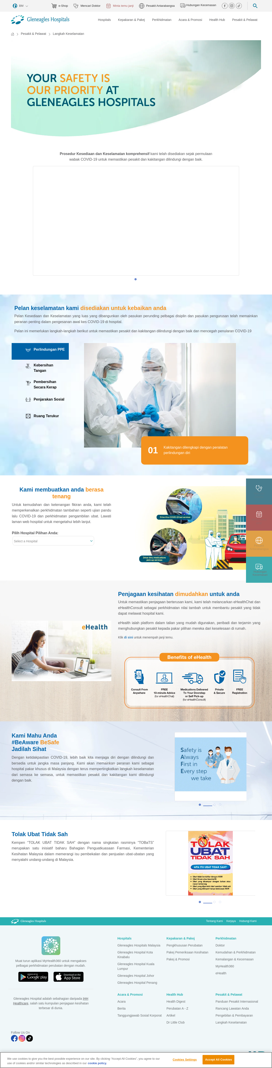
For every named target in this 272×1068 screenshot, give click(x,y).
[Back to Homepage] (12, 34)
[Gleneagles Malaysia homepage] (40, 20)
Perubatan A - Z (177, 1008)
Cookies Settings (185, 1059)
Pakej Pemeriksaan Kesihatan (187, 952)
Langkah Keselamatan (231, 1022)
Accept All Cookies (218, 1059)
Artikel (170, 1015)
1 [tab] (136, 280)
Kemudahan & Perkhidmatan (236, 952)
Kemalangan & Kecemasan (235, 959)
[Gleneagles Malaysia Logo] (28, 921)
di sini (128, 637)
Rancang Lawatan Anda (232, 1008)
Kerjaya (231, 921)
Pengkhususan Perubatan (184, 945)
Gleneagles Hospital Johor (135, 975)
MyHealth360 (225, 966)
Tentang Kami (214, 921)
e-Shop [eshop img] (59, 6)
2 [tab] (215, 806)
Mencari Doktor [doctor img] (86, 6)
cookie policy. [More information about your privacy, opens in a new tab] (97, 1063)
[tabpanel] (136, 221)
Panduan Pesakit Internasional (237, 1001)
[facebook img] (225, 5)
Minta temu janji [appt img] (120, 6)
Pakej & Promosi (178, 959)
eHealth (221, 973)
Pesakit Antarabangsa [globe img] (157, 6)
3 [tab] (221, 806)
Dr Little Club (175, 1022)
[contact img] (259, 570)
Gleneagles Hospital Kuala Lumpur (135, 966)
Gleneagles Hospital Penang (137, 982)
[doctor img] (259, 492)
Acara (121, 1001)
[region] (136, 1060)
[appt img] (259, 518)
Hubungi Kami (248, 921)
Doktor (220, 945)
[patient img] (259, 544)
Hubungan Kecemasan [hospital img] (198, 5)
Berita (121, 1008)
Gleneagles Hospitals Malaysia (138, 945)
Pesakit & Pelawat (33, 33)
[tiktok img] (239, 5)
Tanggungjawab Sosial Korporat (139, 1015)
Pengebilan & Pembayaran (234, 1015)
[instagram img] (232, 5)
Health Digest (175, 1001)
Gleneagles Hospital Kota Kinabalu (135, 955)
